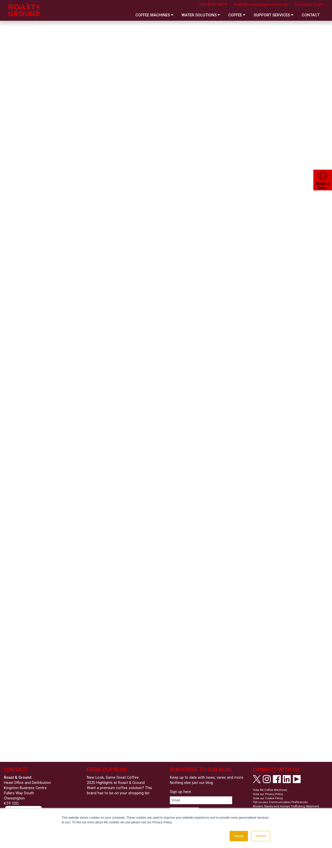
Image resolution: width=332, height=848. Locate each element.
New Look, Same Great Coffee (113, 777)
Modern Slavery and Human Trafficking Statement (286, 806)
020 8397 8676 (213, 4)
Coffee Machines (154, 15)
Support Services (273, 15)
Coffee (236, 15)
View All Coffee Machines (270, 790)
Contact (311, 15)
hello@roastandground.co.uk (261, 4)
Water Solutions (201, 15)
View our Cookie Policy (268, 798)
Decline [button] (260, 836)
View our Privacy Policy (268, 794)
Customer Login (309, 4)
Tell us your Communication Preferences (280, 802)
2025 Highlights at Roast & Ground (116, 783)
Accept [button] (239, 836)
